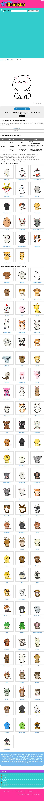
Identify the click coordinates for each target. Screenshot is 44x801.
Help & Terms (18, 791)
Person (5, 783)
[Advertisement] (22, 34)
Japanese (6, 791)
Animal (8, 59)
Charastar (2, 59)
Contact (31, 791)
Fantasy (5, 785)
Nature (5, 780)
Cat (12, 59)
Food (4, 777)
